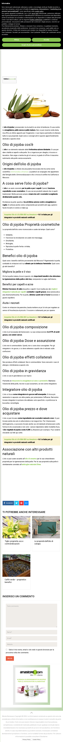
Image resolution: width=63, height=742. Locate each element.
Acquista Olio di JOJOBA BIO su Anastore (20, 215)
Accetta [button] (46, 732)
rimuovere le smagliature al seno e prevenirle (30, 381)
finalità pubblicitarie (36, 712)
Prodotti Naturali (13, 27)
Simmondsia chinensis (19, 172)
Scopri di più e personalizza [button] (31, 737)
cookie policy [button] (39, 704)
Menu (5, 22)
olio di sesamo (31, 459)
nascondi (12, 79)
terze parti (35, 706)
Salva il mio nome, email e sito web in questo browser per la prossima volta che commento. (30, 651)
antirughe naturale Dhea (31, 464)
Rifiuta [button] (16, 732)
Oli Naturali (25, 27)
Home (3, 27)
